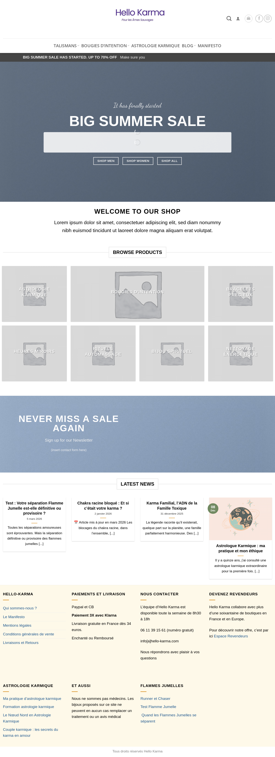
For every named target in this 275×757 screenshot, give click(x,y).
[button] (238, 18)
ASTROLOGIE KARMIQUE (155, 45)
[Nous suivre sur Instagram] (268, 18)
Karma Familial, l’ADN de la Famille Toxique (172, 505)
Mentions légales (17, 625)
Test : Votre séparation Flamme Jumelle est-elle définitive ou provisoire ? (34, 508)
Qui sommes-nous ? (20, 608)
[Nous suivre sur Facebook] (259, 18)
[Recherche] (229, 18)
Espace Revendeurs (231, 636)
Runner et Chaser (155, 698)
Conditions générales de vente (28, 634)
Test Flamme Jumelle (158, 707)
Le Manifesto (14, 617)
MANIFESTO (209, 45)
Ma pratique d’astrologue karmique (32, 698)
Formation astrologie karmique (28, 707)
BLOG (189, 45)
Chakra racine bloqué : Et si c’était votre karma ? (103, 505)
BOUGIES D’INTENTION (105, 45)
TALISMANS (66, 45)
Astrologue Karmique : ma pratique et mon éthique (240, 548)
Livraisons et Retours (21, 643)
